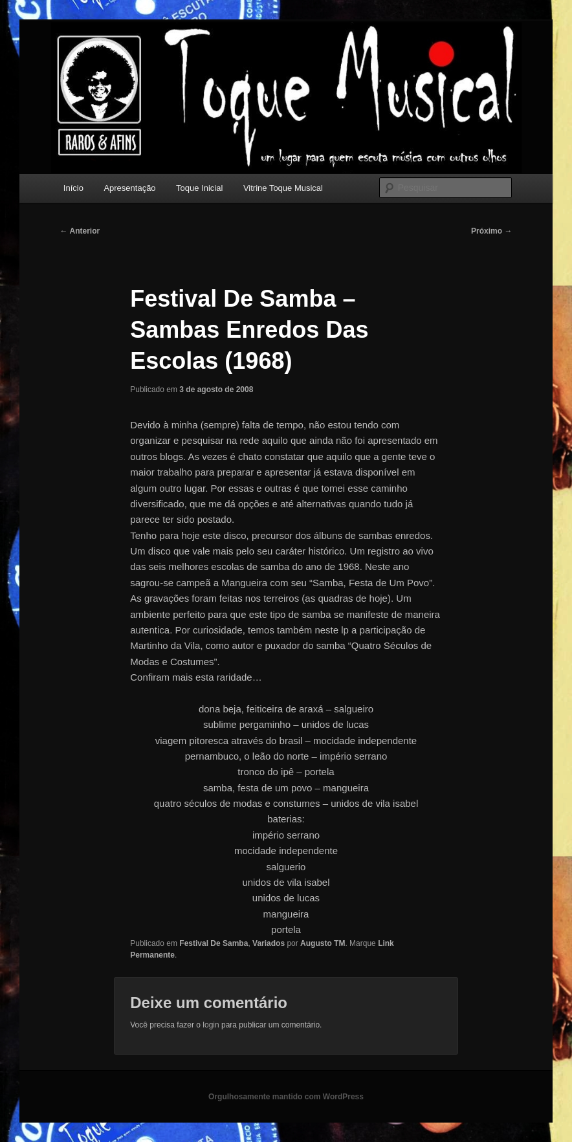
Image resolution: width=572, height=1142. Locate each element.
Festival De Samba (213, 943)
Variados (268, 943)
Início (73, 188)
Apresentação (129, 188)
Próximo (491, 231)
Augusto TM (322, 943)
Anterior (80, 231)
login (211, 1024)
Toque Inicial (199, 188)
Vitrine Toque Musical (283, 188)
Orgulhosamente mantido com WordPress (286, 1096)
